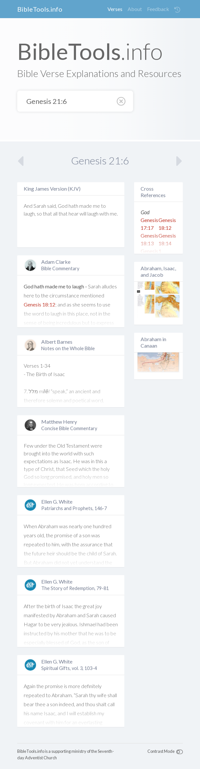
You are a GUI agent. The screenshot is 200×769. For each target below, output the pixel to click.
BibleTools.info (39, 9)
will (83, 213)
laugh (92, 213)
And (28, 206)
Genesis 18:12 (39, 304)
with (104, 213)
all (55, 213)
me (96, 206)
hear (74, 213)
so (39, 213)
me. (114, 213)
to (103, 206)
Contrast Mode (161, 751)
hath (73, 206)
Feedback (158, 9)
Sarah (39, 206)
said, (52, 206)
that (47, 213)
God (63, 206)
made (85, 206)
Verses (114, 9)
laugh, (30, 213)
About (135, 9)
